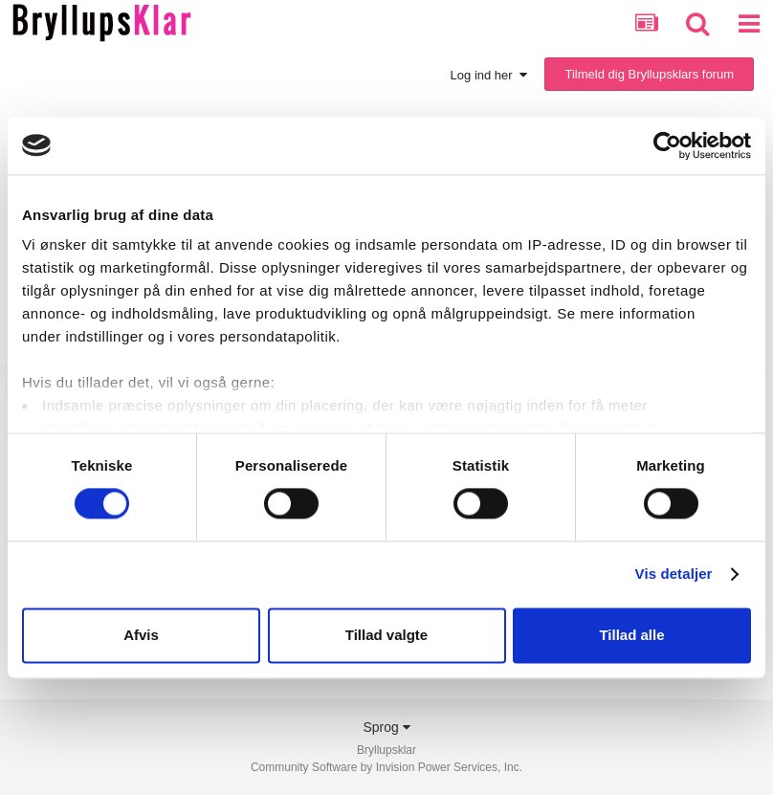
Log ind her (489, 75)
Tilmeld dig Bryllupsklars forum (649, 74)
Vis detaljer (674, 574)
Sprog (386, 727)
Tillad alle (631, 635)
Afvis (141, 635)
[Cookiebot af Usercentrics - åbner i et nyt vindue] (667, 145)
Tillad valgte (386, 635)
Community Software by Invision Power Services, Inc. (386, 767)
